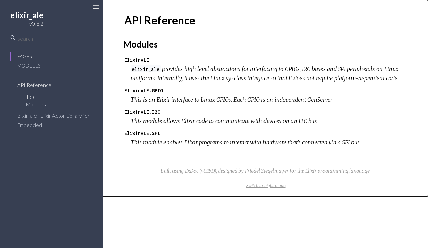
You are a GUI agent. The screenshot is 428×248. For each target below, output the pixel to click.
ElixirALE (136, 60)
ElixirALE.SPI (142, 133)
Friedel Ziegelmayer (267, 171)
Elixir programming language (337, 171)
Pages (24, 56)
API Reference (34, 85)
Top (30, 97)
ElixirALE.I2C (142, 112)
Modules (28, 66)
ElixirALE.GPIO (143, 90)
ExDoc (191, 171)
